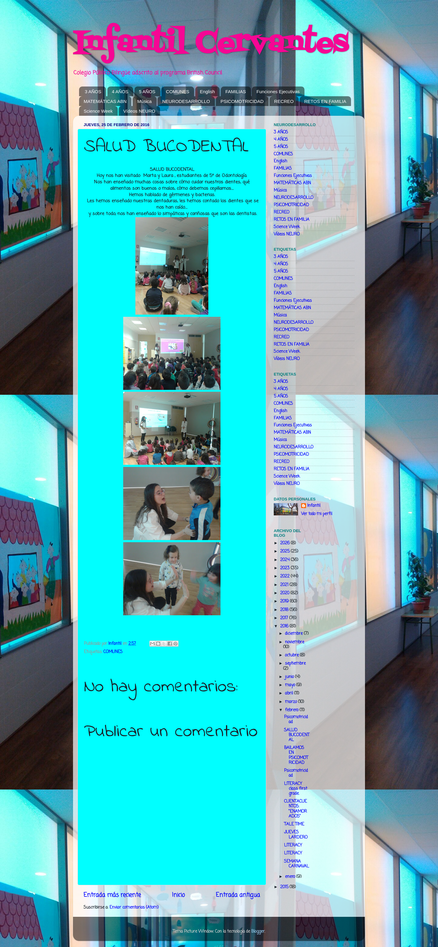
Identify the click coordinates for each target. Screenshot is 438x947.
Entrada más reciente (112, 895)
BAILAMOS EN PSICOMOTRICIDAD (296, 755)
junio (290, 677)
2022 (285, 576)
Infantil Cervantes (210, 44)
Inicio (178, 895)
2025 (285, 551)
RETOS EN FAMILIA (325, 101)
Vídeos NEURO (139, 111)
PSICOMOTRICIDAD (242, 101)
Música (144, 101)
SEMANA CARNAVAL (296, 864)
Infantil (313, 506)
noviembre (294, 642)
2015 (285, 887)
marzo (291, 702)
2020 (285, 593)
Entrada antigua (238, 895)
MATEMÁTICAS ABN (105, 101)
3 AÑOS (93, 91)
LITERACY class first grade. (295, 789)
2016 (285, 626)
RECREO (284, 101)
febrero (292, 710)
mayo (290, 685)
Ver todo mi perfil (316, 514)
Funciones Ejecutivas (278, 91)
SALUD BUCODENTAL (296, 735)
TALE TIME (294, 824)
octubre (292, 655)
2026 (285, 543)
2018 (285, 610)
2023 (285, 568)
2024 (285, 560)
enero (290, 877)
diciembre (294, 634)
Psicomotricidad (296, 719)
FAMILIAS (235, 91)
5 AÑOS (147, 91)
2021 (285, 585)
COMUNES (177, 91)
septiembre (295, 663)
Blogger (258, 931)
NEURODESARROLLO (186, 101)
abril (289, 693)
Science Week (98, 111)
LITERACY (293, 845)
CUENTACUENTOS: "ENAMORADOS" (295, 809)
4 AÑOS (120, 91)
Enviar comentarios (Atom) (133, 907)
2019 (285, 601)
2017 (284, 618)
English (207, 91)
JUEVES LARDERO (296, 834)
